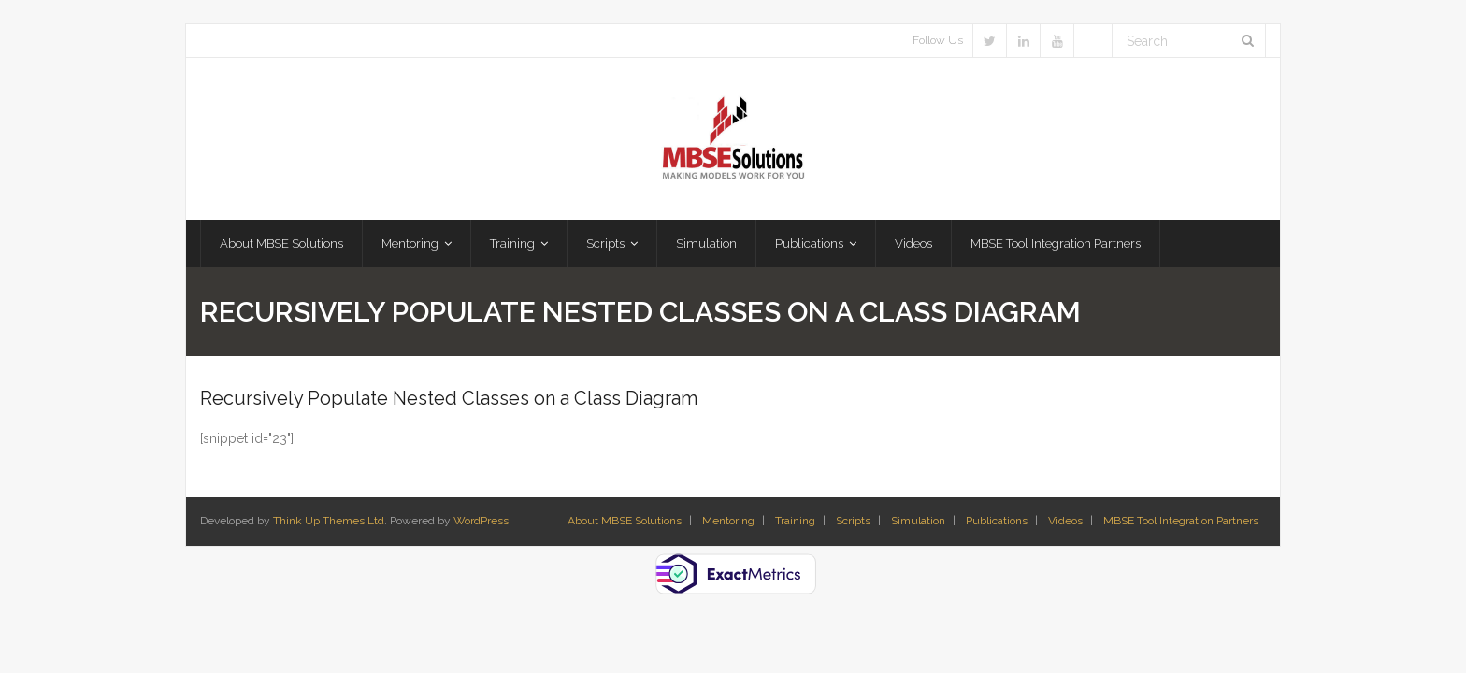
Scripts (853, 520)
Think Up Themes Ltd (328, 520)
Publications (997, 520)
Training (795, 520)
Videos (1065, 520)
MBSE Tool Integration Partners (1180, 520)
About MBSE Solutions (625, 520)
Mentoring (728, 520)
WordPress (481, 520)
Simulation (918, 520)
